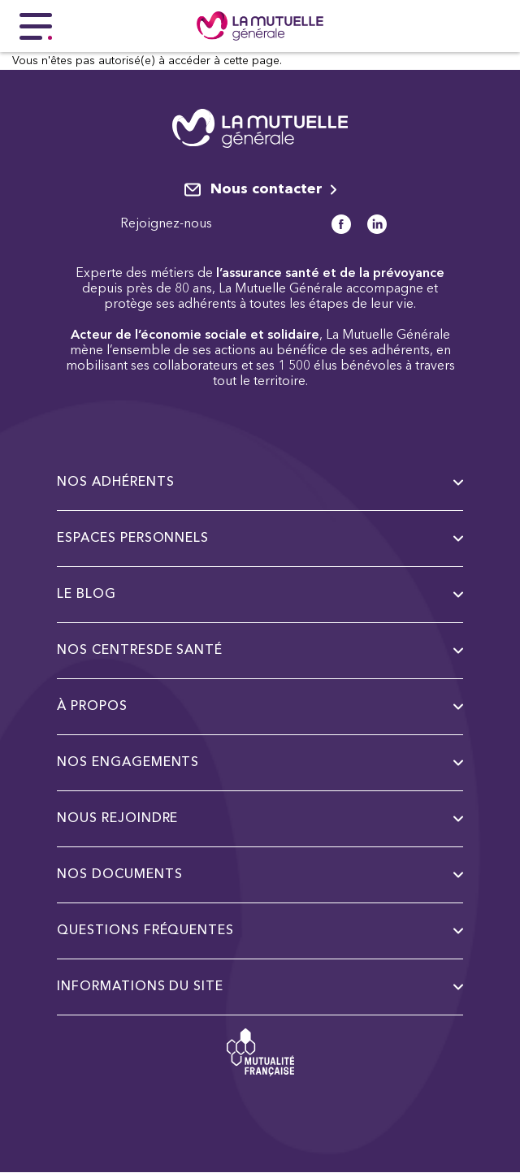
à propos (260, 706)
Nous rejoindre (260, 818)
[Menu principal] (36, 26)
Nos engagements (260, 762)
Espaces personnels (260, 538)
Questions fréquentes (260, 930)
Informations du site (260, 986)
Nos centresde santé (260, 650)
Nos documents (260, 874)
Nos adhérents (260, 482)
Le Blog (260, 594)
